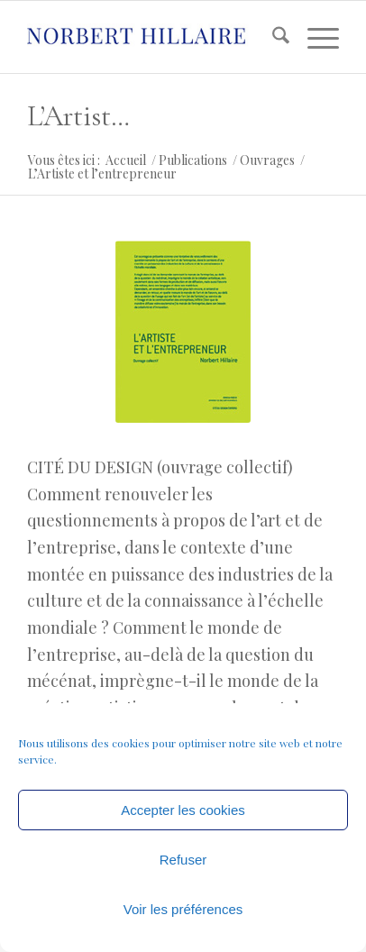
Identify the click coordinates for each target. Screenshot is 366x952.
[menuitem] (271, 37)
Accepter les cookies (183, 810)
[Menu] (314, 37)
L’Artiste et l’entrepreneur (81, 115)
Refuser (183, 859)
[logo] (151, 37)
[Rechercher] (271, 37)
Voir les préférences (183, 909)
